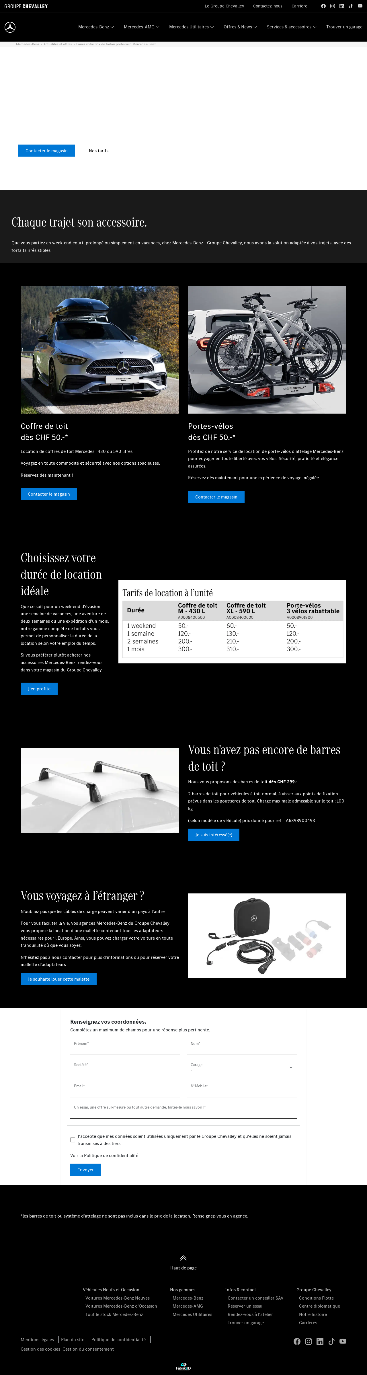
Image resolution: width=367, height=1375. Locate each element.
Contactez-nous (267, 6)
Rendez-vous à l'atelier (250, 1314)
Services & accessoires (289, 27)
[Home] (10, 27)
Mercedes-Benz (93, 27)
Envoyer (85, 1170)
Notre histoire (313, 1314)
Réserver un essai (245, 1306)
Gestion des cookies (40, 1349)
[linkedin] (341, 6)
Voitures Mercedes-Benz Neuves (117, 1298)
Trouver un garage (344, 27)
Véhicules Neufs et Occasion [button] (111, 1289)
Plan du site (72, 1339)
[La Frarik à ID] (183, 1366)
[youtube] (360, 6)
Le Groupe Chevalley (224, 6)
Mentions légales (37, 1339)
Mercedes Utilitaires (189, 27)
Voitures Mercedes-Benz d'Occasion (121, 1306)
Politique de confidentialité (111, 1155)
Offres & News (238, 27)
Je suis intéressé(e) (213, 835)
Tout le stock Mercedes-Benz (114, 1314)
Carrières (308, 1322)
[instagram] (332, 6)
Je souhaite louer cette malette (58, 979)
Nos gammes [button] (182, 1289)
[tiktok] (351, 6)
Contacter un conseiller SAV (256, 1298)
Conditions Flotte (316, 1298)
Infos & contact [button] (240, 1289)
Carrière (299, 6)
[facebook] (323, 6)
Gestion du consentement (88, 1349)
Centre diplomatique (319, 1306)
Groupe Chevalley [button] (313, 1289)
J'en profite (39, 689)
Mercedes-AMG (139, 27)
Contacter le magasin (47, 150)
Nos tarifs (98, 150)
